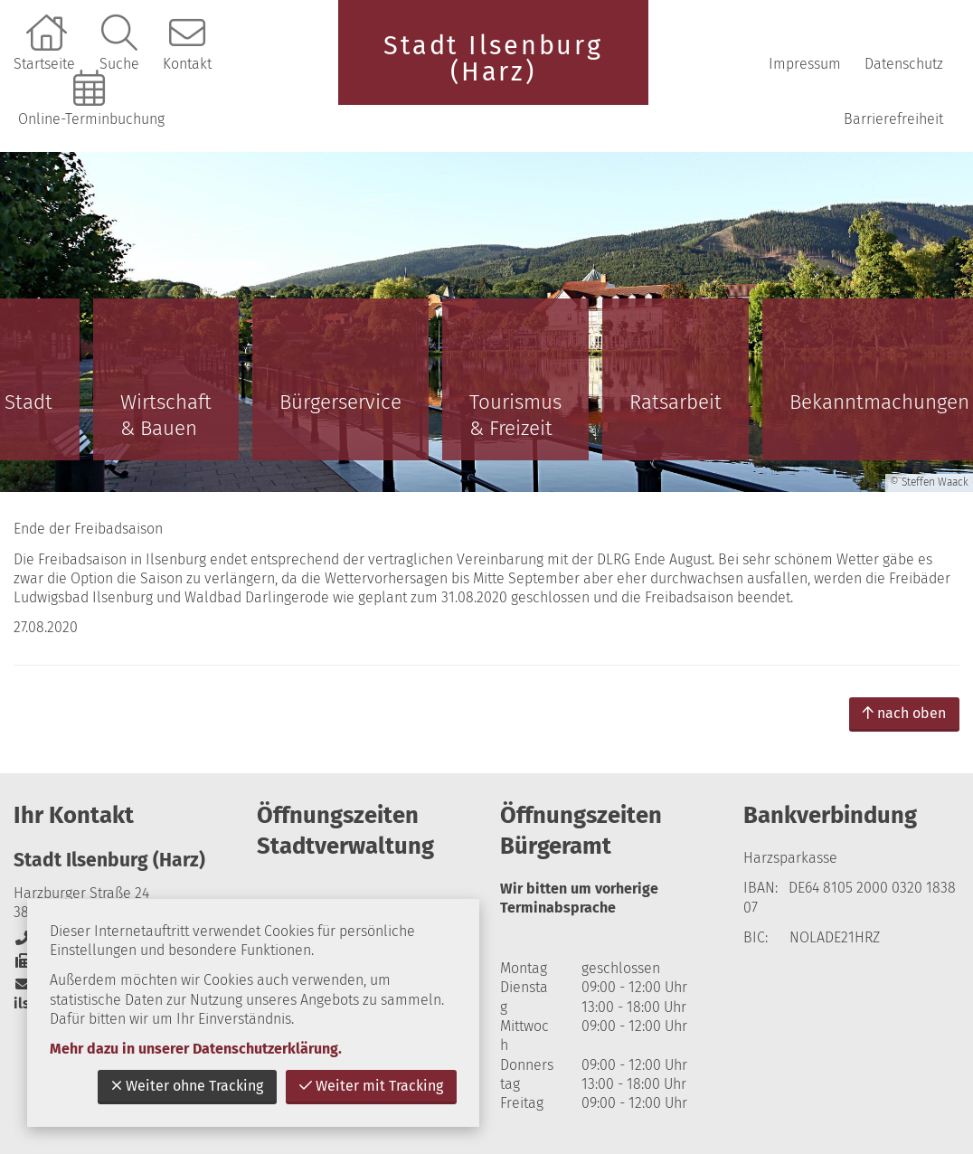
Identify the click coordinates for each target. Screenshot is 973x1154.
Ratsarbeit (675, 402)
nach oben (904, 713)
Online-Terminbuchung (91, 119)
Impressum (805, 63)
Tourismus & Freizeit (515, 415)
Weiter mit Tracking (371, 1085)
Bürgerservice (340, 402)
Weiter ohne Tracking (187, 1085)
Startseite (44, 63)
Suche (119, 63)
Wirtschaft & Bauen (166, 415)
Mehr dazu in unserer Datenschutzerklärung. (196, 1048)
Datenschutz (903, 63)
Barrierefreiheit (893, 119)
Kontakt (187, 63)
